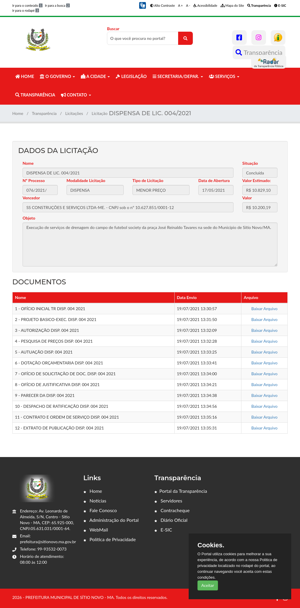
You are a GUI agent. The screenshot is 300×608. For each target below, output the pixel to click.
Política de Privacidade (109, 539)
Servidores (168, 500)
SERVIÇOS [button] (224, 76)
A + (180, 5)
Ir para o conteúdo (27, 5)
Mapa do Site (232, 5)
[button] (142, 4)
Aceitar (207, 585)
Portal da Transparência (180, 491)
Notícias (94, 500)
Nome (28, 163)
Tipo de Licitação (147, 180)
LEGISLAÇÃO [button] (131, 76)
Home (17, 113)
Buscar (150, 35)
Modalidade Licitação (86, 180)
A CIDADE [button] (95, 76)
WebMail (95, 529)
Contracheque (172, 510)
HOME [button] (24, 76)
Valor (247, 197)
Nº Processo (34, 180)
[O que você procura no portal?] (185, 38)
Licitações (74, 113)
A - (188, 5)
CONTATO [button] (76, 94)
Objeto (29, 217)
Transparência (259, 52)
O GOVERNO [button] (57, 76)
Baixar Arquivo (264, 308)
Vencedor (31, 197)
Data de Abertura (214, 180)
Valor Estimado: (256, 180)
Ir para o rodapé (25, 10)
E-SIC (163, 529)
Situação (250, 163)
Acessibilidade (205, 5)
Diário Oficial (171, 520)
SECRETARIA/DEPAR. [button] (178, 76)
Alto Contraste (162, 5)
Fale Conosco (100, 510)
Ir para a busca (57, 5)
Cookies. (210, 545)
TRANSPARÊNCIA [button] (35, 94)
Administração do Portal (111, 520)
